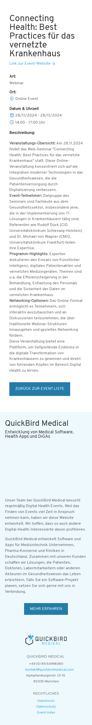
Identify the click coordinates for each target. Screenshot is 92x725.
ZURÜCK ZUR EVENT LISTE (39, 389)
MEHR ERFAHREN (46, 609)
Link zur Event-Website (30, 64)
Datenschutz (46, 707)
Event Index (46, 712)
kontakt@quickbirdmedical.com (49, 670)
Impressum (46, 701)
